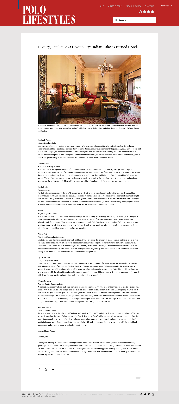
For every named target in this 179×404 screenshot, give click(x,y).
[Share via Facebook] (39, 369)
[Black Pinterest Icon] (149, 394)
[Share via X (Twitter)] (46, 369)
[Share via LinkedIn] (52, 369)
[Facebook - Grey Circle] (152, 11)
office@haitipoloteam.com (45, 396)
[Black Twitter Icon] (145, 394)
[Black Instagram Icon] (153, 394)
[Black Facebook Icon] (141, 394)
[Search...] (134, 20)
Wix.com (65, 394)
